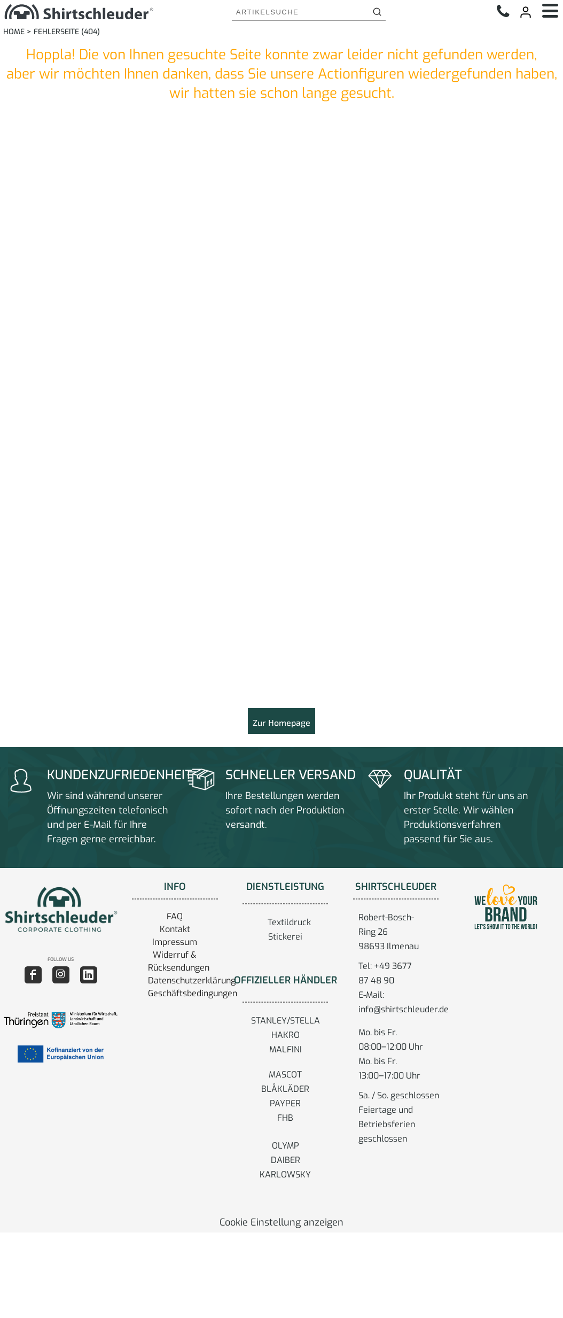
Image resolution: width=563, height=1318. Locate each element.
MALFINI (285, 1049)
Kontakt (175, 929)
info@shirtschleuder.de (403, 1009)
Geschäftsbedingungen (192, 993)
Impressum (174, 942)
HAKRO (285, 1035)
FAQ (175, 916)
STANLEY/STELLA (285, 1020)
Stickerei (285, 936)
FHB (285, 1117)
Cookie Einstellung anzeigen (281, 1222)
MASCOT (285, 1074)
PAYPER (285, 1103)
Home (14, 32)
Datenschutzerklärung (192, 980)
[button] (60, 909)
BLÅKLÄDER (285, 1089)
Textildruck (289, 922)
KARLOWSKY (285, 1174)
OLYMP (285, 1145)
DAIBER (285, 1160)
